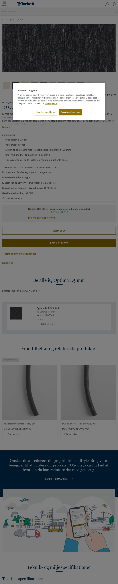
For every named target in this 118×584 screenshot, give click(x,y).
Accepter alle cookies (70, 112)
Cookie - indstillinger (46, 112)
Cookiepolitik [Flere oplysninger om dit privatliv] (51, 104)
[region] (59, 101)
